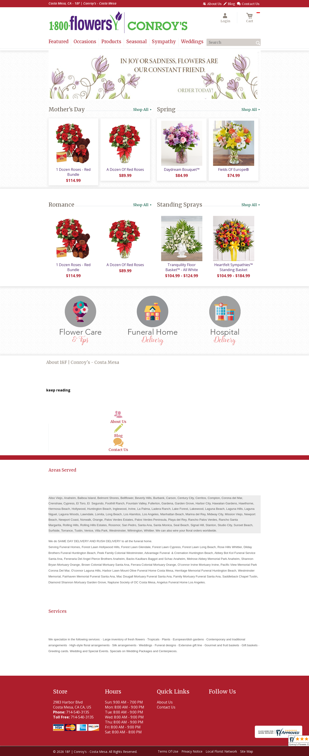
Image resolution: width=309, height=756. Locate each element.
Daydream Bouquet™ (182, 169)
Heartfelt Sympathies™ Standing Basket (233, 267)
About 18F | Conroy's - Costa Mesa (82, 362)
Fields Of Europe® (233, 169)
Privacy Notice (191, 751)
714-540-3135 (77, 712)
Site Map (246, 751)
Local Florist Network (221, 751)
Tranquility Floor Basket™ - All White (181, 267)
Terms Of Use (168, 751)
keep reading (58, 390)
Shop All (142, 109)
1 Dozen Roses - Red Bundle (73, 172)
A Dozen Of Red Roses (125, 169)
